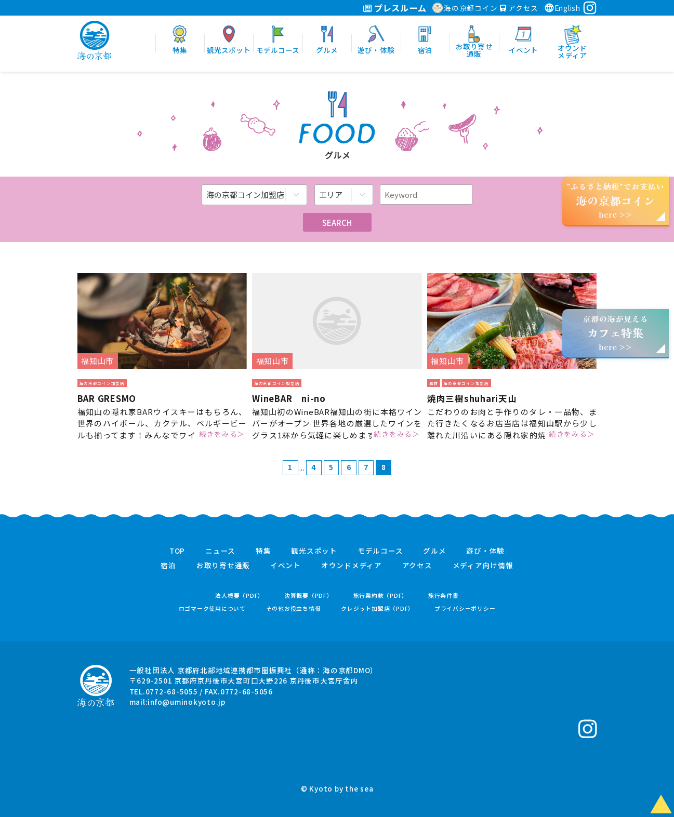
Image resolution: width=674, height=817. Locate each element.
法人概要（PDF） (239, 595)
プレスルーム (394, 8)
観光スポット (314, 551)
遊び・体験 (485, 551)
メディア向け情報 (483, 565)
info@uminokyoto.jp (187, 702)
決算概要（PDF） (308, 595)
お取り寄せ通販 (223, 565)
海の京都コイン (464, 8)
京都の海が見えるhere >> (615, 332)
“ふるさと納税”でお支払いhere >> (616, 200)
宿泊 (168, 565)
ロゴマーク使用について (212, 608)
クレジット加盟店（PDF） (377, 608)
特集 (263, 551)
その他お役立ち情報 (293, 608)
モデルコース (380, 551)
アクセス (519, 8)
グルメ (434, 551)
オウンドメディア (351, 565)
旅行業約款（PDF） (380, 595)
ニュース (220, 551)
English (562, 8)
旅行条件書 (443, 595)
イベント (285, 565)
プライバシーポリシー (465, 608)
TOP (177, 551)
